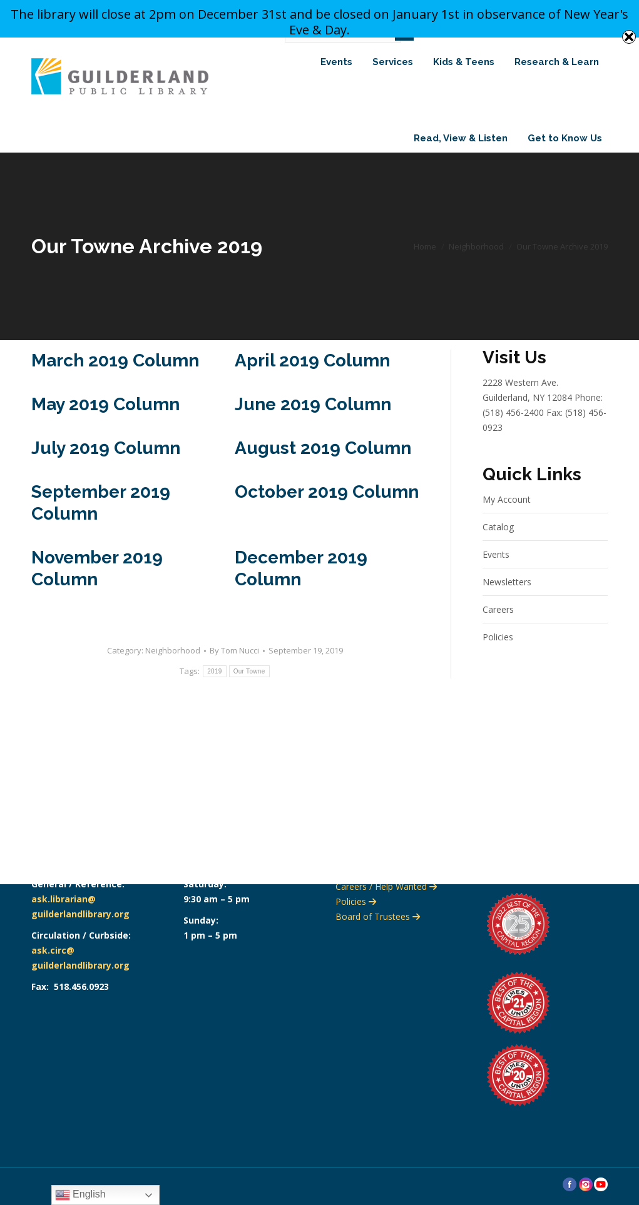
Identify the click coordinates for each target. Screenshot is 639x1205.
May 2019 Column (105, 426)
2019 (214, 693)
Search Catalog (465, 52)
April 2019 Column (312, 382)
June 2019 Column (313, 426)
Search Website (560, 52)
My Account (507, 521)
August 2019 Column (323, 470)
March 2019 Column (115, 382)
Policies (498, 659)
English (80, 1194)
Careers (498, 631)
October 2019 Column (327, 513)
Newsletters (507, 604)
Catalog (498, 549)
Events (496, 576)
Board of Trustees (377, 916)
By (234, 672)
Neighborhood (172, 672)
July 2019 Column (105, 470)
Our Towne (249, 693)
